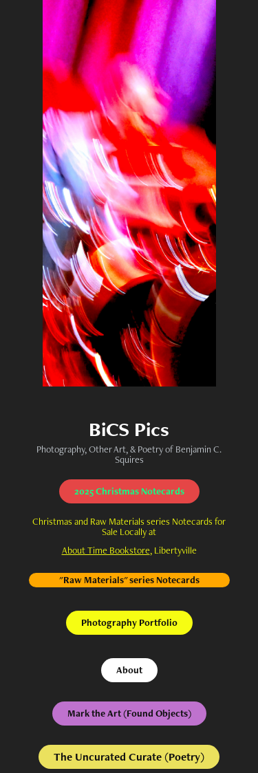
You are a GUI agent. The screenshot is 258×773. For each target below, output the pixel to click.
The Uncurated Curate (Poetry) (129, 757)
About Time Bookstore (106, 550)
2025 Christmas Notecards (129, 491)
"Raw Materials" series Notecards (129, 580)
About (129, 670)
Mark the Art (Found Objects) (129, 713)
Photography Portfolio (129, 622)
